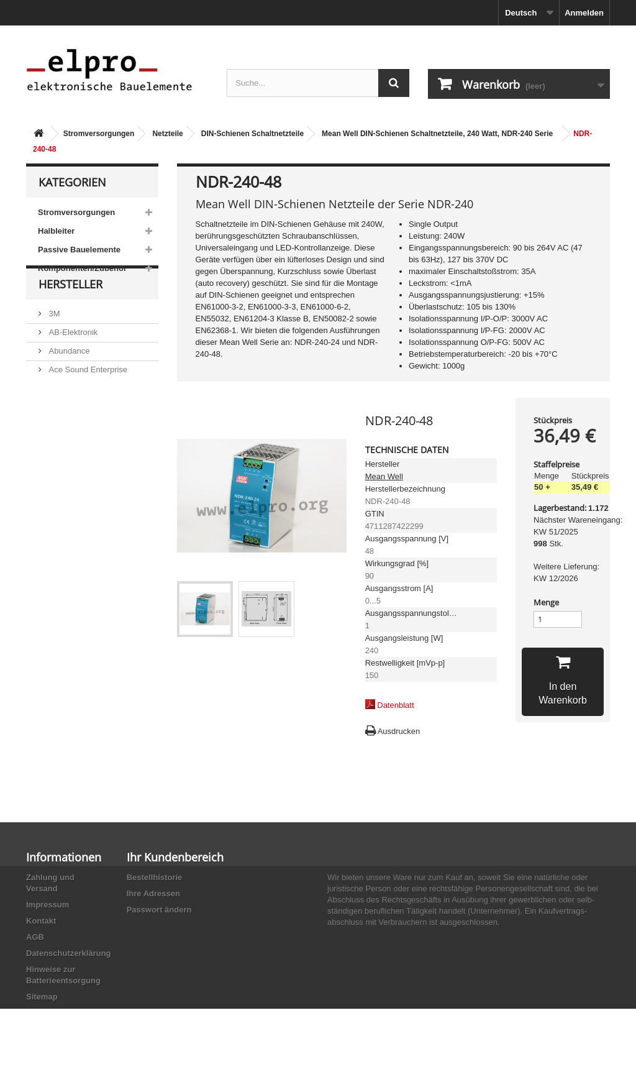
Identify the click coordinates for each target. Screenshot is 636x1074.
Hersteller (70, 314)
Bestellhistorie (155, 877)
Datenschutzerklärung (68, 953)
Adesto (60, 432)
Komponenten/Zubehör (82, 268)
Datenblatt (395, 705)
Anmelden (584, 12)
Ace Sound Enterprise (87, 395)
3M (53, 339)
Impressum (47, 904)
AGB (35, 937)
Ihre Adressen (153, 893)
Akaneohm (67, 451)
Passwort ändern (159, 909)
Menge (546, 602)
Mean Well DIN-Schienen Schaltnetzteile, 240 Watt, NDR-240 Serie (437, 133)
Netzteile (167, 133)
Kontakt (41, 920)
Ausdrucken (399, 731)
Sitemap (42, 996)
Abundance (68, 376)
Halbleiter (56, 231)
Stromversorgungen (99, 133)
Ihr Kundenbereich (175, 857)
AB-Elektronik (72, 357)
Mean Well (384, 476)
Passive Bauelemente (79, 249)
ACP (56, 413)
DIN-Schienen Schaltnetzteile (252, 133)
